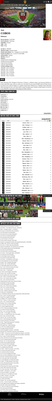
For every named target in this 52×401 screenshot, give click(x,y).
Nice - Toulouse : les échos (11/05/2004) (8, 300)
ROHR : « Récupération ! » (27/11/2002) (8, 370)
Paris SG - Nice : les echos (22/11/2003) (8, 317)
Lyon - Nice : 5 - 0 (27, 145)
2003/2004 (3, 74)
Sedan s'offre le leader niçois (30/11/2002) (8, 367)
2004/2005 (3, 75)
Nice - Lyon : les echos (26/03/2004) (7, 301)
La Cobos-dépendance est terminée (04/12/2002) (10, 359)
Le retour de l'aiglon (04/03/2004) (7, 306)
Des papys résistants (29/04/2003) (7, 328)
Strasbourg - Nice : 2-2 (27, 176)
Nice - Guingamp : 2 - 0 (27, 156)
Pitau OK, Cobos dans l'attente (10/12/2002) (9, 356)
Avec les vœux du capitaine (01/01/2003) (8, 353)
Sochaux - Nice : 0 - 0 (27, 158)
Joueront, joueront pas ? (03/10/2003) (7, 320)
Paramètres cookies (23, 399)
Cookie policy (17, 399)
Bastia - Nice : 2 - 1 (27, 181)
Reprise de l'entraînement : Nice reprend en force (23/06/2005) (12, 246)
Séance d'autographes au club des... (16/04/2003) (10, 329)
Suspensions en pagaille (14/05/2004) (7, 297)
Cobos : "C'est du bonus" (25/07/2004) (8, 289)
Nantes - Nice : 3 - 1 (27, 170)
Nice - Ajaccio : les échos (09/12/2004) (8, 276)
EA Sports (10, 394)
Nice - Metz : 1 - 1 (27, 149)
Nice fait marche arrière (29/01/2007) (7, 237)
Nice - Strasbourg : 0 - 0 (27, 138)
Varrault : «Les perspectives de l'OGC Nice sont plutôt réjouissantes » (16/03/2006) (16, 242)
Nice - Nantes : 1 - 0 (27, 134)
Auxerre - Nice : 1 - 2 (27, 122)
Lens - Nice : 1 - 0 (27, 131)
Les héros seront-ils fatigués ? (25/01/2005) (9, 271)
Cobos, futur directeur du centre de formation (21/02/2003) (11, 337)
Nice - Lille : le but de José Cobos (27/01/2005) (9, 267)
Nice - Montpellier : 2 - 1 (27, 152)
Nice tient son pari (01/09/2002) (6, 388)
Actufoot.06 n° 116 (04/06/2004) (7, 292)
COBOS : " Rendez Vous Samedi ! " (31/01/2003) (10, 348)
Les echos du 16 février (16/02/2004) (7, 309)
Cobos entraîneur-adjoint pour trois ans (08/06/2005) (10, 248)
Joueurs (16, 4)
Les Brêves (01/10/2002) (5, 378)
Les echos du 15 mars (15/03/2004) (7, 304)
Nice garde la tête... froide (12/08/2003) (8, 325)
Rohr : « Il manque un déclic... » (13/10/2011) (9, 229)
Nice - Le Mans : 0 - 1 (27, 161)
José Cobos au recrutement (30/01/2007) (8, 235)
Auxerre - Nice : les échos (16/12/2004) (8, 273)
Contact (29, 399)
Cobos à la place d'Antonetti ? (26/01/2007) (9, 240)
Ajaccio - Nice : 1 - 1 (27, 165)
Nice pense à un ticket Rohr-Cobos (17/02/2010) (9, 230)
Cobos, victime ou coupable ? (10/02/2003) (9, 345)
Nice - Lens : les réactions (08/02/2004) (8, 311)
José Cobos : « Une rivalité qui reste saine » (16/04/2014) (11, 227)
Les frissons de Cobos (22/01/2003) (7, 351)
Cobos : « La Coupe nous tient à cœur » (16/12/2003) (10, 314)
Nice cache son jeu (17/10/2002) (7, 377)
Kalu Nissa (41, 394)
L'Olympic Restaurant (23, 394)
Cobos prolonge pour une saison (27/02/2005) (9, 260)
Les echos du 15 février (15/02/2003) (7, 344)
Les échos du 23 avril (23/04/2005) (7, 254)
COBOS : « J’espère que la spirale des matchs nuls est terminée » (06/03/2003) (15, 334)
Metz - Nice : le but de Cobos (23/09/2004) (9, 285)
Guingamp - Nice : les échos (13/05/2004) (8, 298)
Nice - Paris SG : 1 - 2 (27, 183)
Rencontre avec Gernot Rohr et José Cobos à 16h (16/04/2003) (12, 331)
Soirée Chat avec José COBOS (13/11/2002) (9, 373)
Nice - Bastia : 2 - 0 (27, 147)
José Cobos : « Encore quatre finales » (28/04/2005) (10, 252)
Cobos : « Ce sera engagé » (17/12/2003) (8, 312)
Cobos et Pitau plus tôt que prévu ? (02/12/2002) (9, 363)
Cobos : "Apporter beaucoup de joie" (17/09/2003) (10, 322)
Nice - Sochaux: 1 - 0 (27, 125)
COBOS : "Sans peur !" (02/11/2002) (7, 375)
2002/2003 (3, 72)
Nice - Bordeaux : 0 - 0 (27, 143)
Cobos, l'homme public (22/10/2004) (7, 284)
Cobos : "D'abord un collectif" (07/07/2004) (9, 290)
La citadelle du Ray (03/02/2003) (7, 347)
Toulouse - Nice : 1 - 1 (27, 154)
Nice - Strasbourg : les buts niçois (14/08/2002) (9, 391)
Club (12, 4)
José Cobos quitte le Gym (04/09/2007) (8, 232)
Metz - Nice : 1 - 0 (27, 185)
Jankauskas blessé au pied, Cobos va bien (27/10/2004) (11, 281)
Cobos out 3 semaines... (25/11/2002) (7, 372)
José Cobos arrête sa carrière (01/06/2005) (8, 251)
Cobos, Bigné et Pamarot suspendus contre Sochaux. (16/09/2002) (13, 383)
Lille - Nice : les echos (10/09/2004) (7, 287)
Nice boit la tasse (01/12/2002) (6, 364)
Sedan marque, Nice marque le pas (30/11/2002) (9, 366)
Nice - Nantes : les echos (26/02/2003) (8, 336)
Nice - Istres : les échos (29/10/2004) (7, 279)
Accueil (8, 4)
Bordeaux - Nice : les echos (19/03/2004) (8, 303)
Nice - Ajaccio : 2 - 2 (27, 129)
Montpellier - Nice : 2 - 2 (27, 190)
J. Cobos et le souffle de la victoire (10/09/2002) (9, 386)
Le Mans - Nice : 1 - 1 (27, 127)
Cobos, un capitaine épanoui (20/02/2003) (8, 339)
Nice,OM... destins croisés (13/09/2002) (8, 384)
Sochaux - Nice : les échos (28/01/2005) (8, 263)
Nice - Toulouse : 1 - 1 (27, 192)
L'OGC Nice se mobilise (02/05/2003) (8, 326)
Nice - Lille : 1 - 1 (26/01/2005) (6, 270)
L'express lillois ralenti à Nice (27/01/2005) (9, 265)
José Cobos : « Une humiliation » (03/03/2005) (9, 259)
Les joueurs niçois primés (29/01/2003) (8, 350)
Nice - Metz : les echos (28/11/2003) (7, 315)
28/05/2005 (11, 99)
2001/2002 (3, 71)
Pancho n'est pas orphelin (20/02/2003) (8, 342)
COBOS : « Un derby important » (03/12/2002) (9, 361)
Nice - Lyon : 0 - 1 (27, 179)
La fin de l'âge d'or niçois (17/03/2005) (8, 256)
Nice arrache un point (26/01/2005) (7, 268)
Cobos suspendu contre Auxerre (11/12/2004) (9, 274)
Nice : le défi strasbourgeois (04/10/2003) (8, 319)
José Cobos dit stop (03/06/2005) (7, 249)
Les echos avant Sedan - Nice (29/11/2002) (9, 369)
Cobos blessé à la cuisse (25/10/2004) (8, 282)
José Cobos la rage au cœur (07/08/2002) (8, 389)
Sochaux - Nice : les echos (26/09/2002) (8, 380)
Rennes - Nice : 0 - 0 (27, 140)
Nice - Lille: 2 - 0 (27, 136)
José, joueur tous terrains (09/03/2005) (8, 257)
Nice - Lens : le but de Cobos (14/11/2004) (8, 278)
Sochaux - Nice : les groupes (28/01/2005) (8, 262)
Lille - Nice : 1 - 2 (27, 172)
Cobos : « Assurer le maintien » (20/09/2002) (9, 381)
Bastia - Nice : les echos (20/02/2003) (8, 341)
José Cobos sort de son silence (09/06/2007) (9, 234)
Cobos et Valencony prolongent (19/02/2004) (9, 307)
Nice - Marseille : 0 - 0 (27, 174)
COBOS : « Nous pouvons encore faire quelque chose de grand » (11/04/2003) (15, 333)
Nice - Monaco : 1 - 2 (27, 188)
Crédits (13, 399)
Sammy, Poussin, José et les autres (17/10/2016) (9, 226)
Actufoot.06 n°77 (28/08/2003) (6, 323)
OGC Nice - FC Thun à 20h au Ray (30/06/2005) (10, 245)
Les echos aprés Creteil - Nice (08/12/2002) (9, 358)
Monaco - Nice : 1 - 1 (27, 163)
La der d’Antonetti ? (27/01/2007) (7, 238)
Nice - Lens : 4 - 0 (27, 167)
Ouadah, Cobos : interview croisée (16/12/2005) (9, 243)
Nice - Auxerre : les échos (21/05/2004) (8, 295)
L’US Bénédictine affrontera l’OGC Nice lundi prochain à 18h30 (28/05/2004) (15, 293)
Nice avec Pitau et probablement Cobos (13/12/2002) (10, 355)
